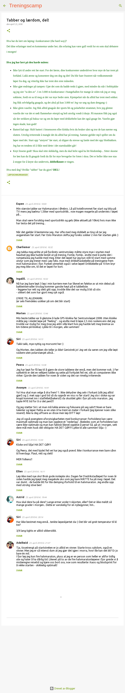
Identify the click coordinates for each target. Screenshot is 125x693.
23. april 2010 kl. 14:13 (32, 339)
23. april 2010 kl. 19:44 (36, 497)
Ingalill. (21, 278)
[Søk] (47, 6)
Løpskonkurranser (18, 175)
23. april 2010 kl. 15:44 (32, 440)
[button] (8, 31)
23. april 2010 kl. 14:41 (38, 388)
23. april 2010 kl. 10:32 (42, 247)
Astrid (20, 497)
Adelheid (22, 542)
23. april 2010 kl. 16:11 (34, 471)
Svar (19, 240)
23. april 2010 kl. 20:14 (32, 517)
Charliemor (23, 247)
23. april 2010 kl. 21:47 (39, 543)
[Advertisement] (62, 653)
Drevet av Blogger (62, 688)
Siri (18, 339)
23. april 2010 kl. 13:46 (37, 313)
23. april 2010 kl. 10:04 (35, 204)
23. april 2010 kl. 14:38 (35, 365)
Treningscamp (25, 5)
